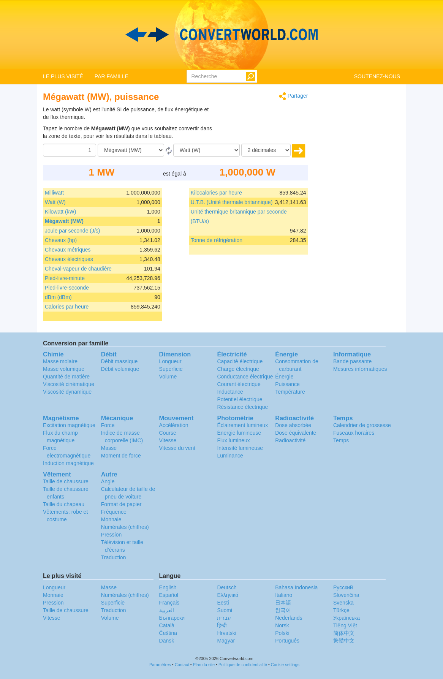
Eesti (223, 603)
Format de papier (121, 504)
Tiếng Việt (345, 625)
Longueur (170, 361)
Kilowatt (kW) (60, 212)
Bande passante (352, 361)
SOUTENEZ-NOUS (377, 76)
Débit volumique (120, 369)
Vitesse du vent (177, 448)
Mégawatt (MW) (64, 221)
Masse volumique (63, 369)
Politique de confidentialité (242, 664)
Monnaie (111, 519)
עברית (224, 618)
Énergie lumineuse (239, 433)
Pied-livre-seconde (67, 288)
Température (290, 392)
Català (166, 625)
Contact (182, 664)
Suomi (224, 610)
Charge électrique (238, 369)
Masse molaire (60, 361)
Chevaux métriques (68, 250)
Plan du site (204, 664)
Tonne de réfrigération (216, 240)
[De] (131, 150)
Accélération (173, 425)
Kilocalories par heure (216, 193)
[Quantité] (69, 150)
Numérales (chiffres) (125, 527)
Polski (282, 633)
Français (169, 603)
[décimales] (266, 150)
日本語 (283, 603)
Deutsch (226, 587)
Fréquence (114, 512)
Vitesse (168, 440)
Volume (168, 377)
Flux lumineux (233, 440)
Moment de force (121, 456)
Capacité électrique (240, 361)
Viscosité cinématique (68, 384)
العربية (166, 610)
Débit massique (119, 361)
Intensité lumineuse (240, 448)
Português (287, 641)
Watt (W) (55, 202)
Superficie (171, 369)
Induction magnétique (68, 463)
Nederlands (288, 618)
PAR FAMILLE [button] (111, 76)
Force (108, 425)
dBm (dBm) (58, 297)
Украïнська (346, 618)
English (168, 587)
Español (169, 595)
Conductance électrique (245, 377)
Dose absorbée (293, 425)
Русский (343, 587)
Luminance (230, 456)
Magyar (226, 641)
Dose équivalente (295, 433)
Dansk (166, 641)
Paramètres (160, 664)
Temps (341, 440)
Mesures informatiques (360, 369)
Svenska (343, 603)
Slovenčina (346, 595)
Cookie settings (285, 664)
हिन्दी (222, 625)
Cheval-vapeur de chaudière (78, 269)
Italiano (283, 595)
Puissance (287, 384)
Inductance (230, 392)
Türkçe (341, 610)
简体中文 (343, 633)
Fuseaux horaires (353, 433)
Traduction (113, 557)
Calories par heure (67, 307)
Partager (293, 96)
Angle (108, 481)
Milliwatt (54, 193)
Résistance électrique (242, 407)
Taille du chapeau (63, 504)
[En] (206, 150)
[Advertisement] (260, 125)
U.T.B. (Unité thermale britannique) (232, 202)
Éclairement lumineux (242, 425)
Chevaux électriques (69, 259)
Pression (111, 535)
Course (167, 433)
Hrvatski (226, 633)
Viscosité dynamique (67, 392)
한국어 (283, 610)
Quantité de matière (66, 377)
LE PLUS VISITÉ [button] (63, 76)
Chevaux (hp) (61, 240)
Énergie (284, 377)
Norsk (282, 625)
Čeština (168, 633)
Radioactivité (290, 440)
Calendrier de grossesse (362, 425)
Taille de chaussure (66, 481)
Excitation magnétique (69, 425)
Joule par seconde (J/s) (72, 231)
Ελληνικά (227, 595)
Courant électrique (238, 384)
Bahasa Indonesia (296, 587)
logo (221, 34)
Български (172, 618)
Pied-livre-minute (65, 278)
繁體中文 (343, 641)
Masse (109, 448)
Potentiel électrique (239, 399)
